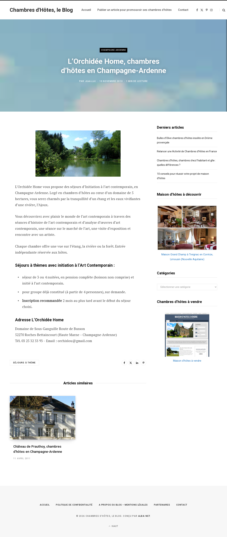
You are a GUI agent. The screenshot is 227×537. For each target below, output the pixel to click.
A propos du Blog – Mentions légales (125, 504)
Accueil (37, 504)
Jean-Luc (90, 81)
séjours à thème (24, 362)
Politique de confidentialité (70, 504)
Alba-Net (144, 516)
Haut (113, 526)
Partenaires (168, 504)
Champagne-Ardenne (113, 50)
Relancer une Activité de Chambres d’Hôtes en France (187, 151)
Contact (189, 504)
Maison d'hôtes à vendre (187, 360)
